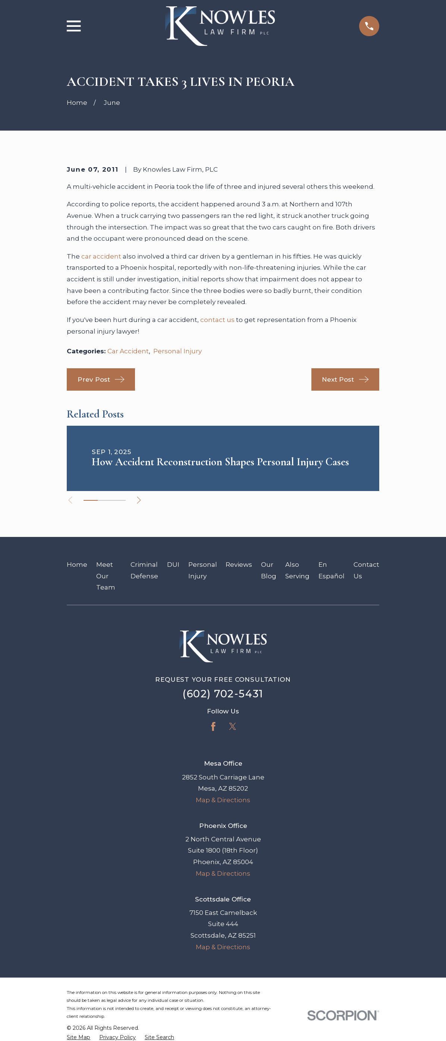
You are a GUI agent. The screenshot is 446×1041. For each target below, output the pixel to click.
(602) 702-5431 (222, 694)
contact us (217, 319)
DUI (173, 564)
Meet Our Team (105, 576)
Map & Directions (223, 800)
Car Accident (128, 351)
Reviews (239, 564)
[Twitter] (232, 726)
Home (77, 564)
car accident (101, 256)
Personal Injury (177, 351)
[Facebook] (213, 726)
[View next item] (139, 500)
